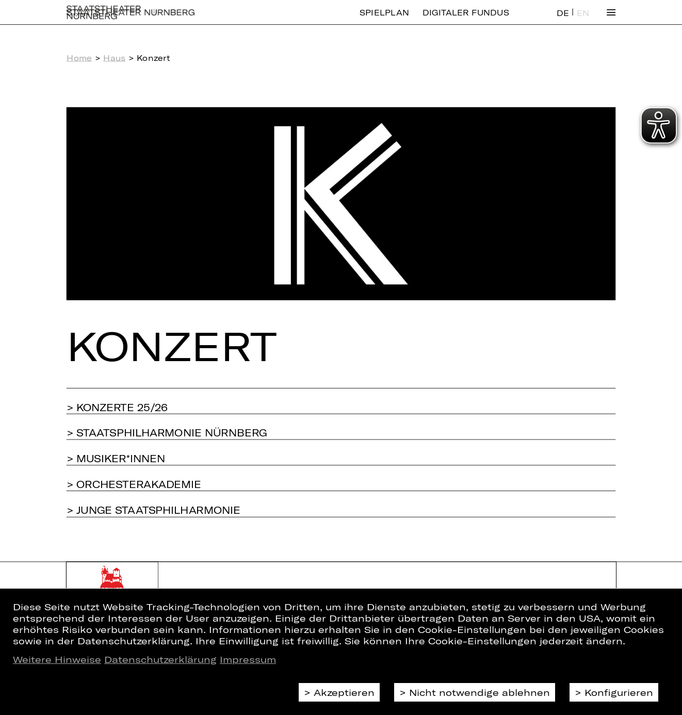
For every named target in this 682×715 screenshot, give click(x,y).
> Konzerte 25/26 (117, 407)
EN (583, 20)
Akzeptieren (344, 692)
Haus (114, 57)
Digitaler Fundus (466, 20)
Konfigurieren (618, 692)
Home (79, 57)
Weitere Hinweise (57, 659)
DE (563, 20)
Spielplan (384, 20)
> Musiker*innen (116, 458)
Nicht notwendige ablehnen (479, 692)
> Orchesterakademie (134, 484)
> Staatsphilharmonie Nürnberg (167, 432)
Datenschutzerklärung (160, 659)
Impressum (248, 659)
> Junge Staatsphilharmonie (153, 509)
